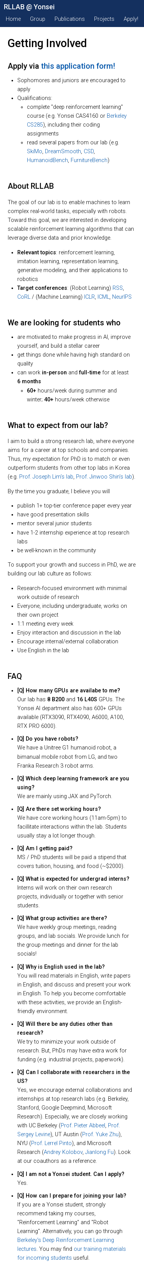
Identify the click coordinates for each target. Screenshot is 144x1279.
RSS (118, 288)
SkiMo (34, 151)
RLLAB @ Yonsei (29, 7)
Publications (70, 19)
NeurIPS (122, 297)
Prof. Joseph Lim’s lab (46, 477)
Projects (104, 19)
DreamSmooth (63, 151)
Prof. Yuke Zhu (100, 1134)
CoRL (23, 297)
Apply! (131, 19)
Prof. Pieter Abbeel (83, 1125)
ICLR (89, 297)
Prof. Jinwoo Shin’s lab (104, 477)
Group (37, 19)
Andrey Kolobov (63, 1152)
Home (13, 19)
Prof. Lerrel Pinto (51, 1143)
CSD (89, 151)
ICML (103, 297)
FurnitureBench (89, 160)
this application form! (78, 66)
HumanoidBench (47, 160)
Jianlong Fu (99, 1152)
